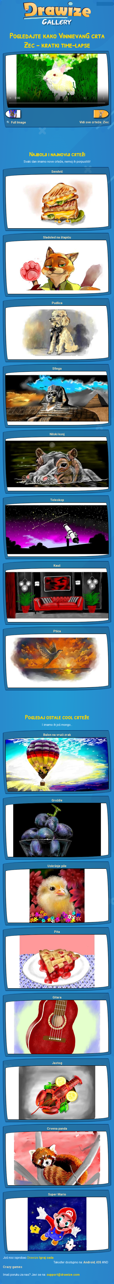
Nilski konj (57, 434)
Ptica (57, 631)
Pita (57, 932)
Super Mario (57, 1194)
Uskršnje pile (57, 866)
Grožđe (57, 800)
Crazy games (12, 1267)
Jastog (57, 1063)
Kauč (57, 565)
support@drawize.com (63, 1274)
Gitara (57, 997)
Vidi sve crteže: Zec (94, 122)
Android (89, 1262)
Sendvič (57, 171)
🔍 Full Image (16, 122)
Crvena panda (57, 1128)
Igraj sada (46, 1257)
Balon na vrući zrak (57, 735)
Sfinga (57, 368)
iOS (98, 1262)
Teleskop (57, 500)
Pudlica (57, 303)
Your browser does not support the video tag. (57, 80)
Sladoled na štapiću (57, 237)
